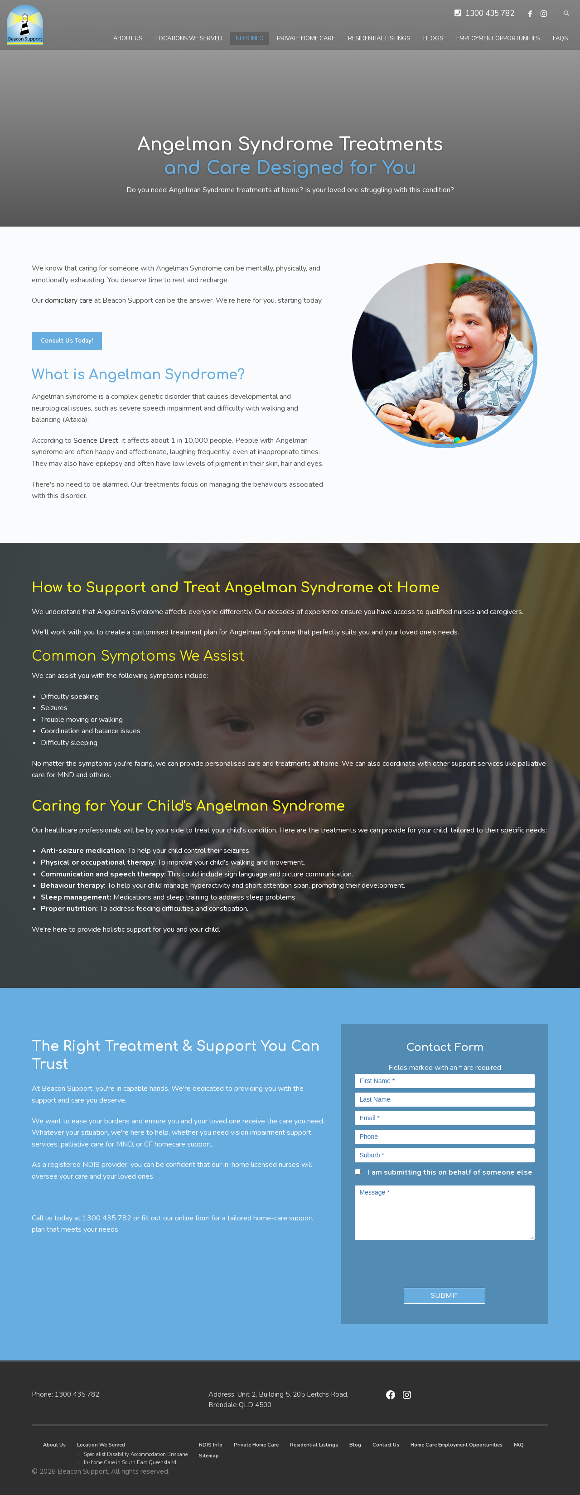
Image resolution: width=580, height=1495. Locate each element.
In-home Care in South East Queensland (130, 1462)
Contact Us (385, 1445)
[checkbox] (358, 1172)
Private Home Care (256, 1445)
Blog (355, 1445)
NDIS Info (210, 1445)
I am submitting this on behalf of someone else (450, 1172)
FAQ (519, 1445)
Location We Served (101, 1445)
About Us (54, 1445)
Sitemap (209, 1455)
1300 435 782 (489, 13)
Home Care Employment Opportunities (457, 1445)
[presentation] (408, 1261)
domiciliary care (68, 300)
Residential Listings (314, 1445)
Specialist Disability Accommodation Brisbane (136, 1454)
